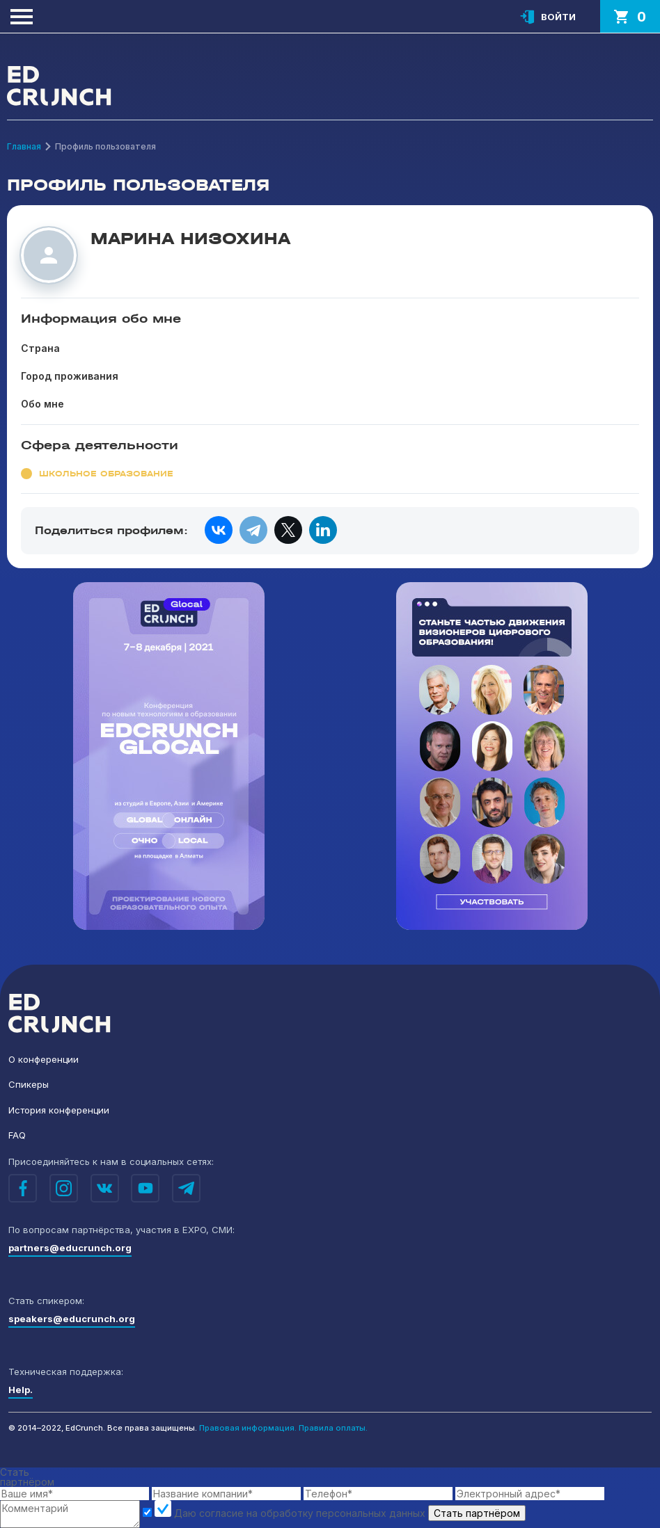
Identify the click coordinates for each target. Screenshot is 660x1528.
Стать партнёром (477, 1513)
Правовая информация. (248, 1428)
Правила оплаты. (333, 1428)
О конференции (43, 1059)
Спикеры (28, 1084)
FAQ (17, 1135)
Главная (24, 146)
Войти (558, 16)
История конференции (58, 1110)
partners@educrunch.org (70, 1247)
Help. (20, 1389)
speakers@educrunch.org (71, 1318)
